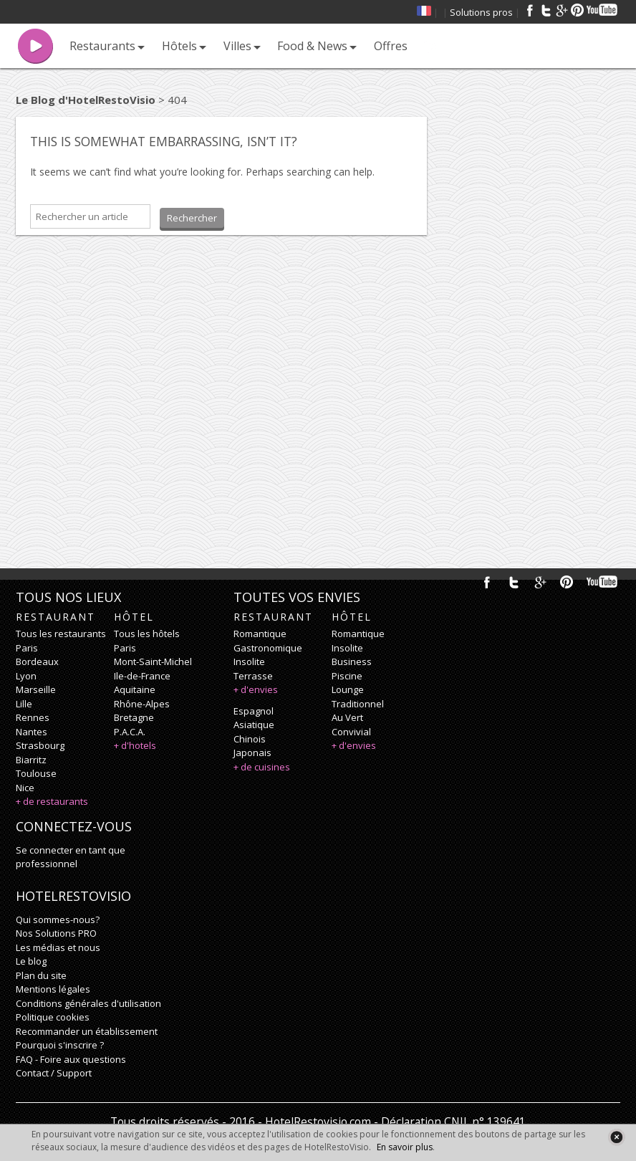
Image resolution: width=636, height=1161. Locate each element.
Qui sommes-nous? (58, 919)
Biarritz (31, 759)
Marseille (36, 689)
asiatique (253, 724)
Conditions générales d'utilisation (88, 1003)
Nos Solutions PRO (56, 933)
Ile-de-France (142, 675)
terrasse (253, 675)
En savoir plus (405, 1147)
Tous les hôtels (147, 633)
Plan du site (41, 975)
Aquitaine (134, 689)
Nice (25, 787)
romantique (259, 633)
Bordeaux (37, 661)
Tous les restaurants (61, 633)
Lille (24, 703)
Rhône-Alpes (142, 703)
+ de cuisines (261, 766)
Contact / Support (54, 1072)
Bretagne (134, 717)
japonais (252, 752)
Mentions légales (53, 989)
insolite (249, 661)
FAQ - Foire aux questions (71, 1059)
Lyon (26, 675)
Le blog (31, 961)
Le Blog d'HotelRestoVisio (85, 99)
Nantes (31, 731)
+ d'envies (255, 689)
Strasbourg (40, 745)
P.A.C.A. (129, 731)
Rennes (32, 717)
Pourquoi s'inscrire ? (60, 1044)
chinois (249, 738)
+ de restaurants (52, 801)
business (352, 661)
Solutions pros (481, 12)
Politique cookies (53, 1016)
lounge (348, 689)
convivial (351, 731)
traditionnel (358, 703)
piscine (347, 675)
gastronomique (267, 647)
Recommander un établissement (87, 1031)
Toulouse (36, 773)
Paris (27, 647)
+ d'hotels (135, 745)
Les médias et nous (58, 947)
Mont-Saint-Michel (153, 661)
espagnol (253, 710)
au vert (347, 717)
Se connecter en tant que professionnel (70, 857)
